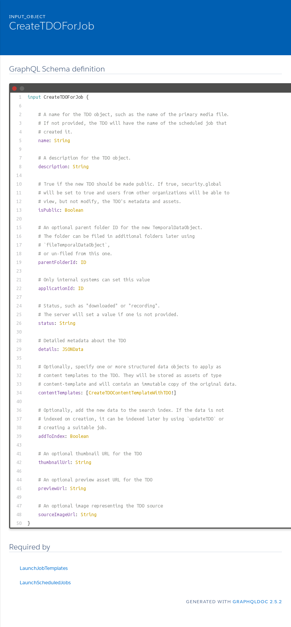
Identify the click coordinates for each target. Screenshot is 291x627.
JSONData (72, 349)
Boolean (74, 210)
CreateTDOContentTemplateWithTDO (130, 392)
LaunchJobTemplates (44, 568)
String (62, 140)
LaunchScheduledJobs (45, 582)
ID (83, 262)
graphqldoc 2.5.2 (257, 601)
